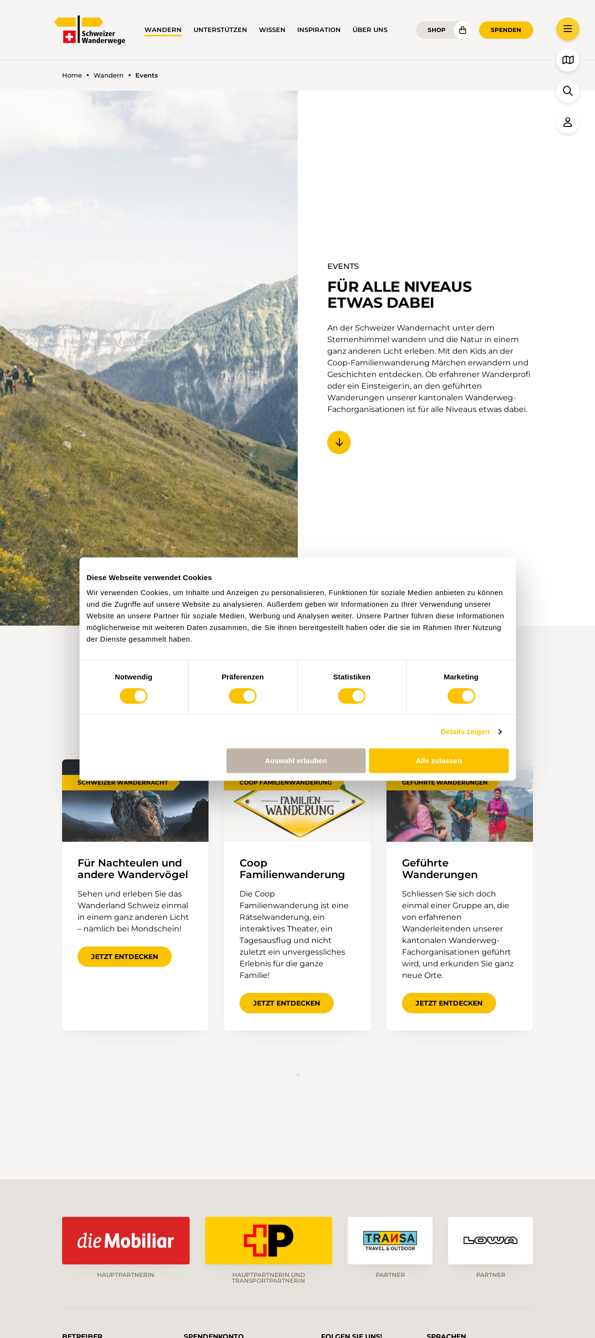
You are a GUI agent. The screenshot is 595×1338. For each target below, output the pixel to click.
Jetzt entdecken (124, 956)
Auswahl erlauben (296, 760)
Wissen (272, 29)
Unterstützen (220, 29)
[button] (567, 29)
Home (72, 75)
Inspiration (319, 29)
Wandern (163, 29)
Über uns (370, 29)
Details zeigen (465, 731)
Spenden (506, 29)
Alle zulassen (439, 760)
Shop (437, 29)
